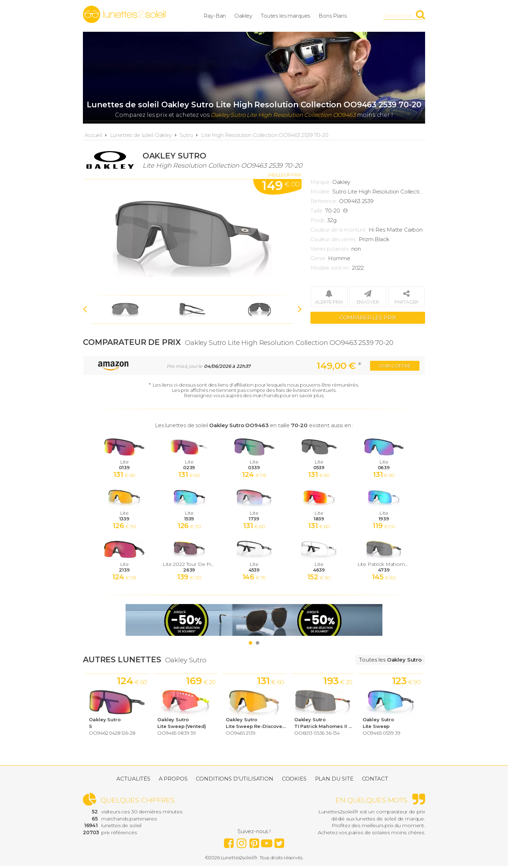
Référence (323, 201)
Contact (375, 778)
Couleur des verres (333, 239)
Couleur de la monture (338, 230)
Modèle (319, 192)
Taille (316, 211)
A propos (173, 778)
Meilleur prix (284, 175)
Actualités (133, 778)
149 (281, 185)
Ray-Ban (215, 15)
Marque (319, 182)
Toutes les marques (285, 15)
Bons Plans (333, 15)
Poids (317, 220)
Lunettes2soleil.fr (124, 14)
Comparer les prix (367, 317)
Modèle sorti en (329, 268)
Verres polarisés (329, 249)
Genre (317, 258)
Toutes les (390, 659)
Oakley (243, 15)
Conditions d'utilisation (234, 778)
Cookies (294, 778)
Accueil (93, 135)
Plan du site (334, 778)
